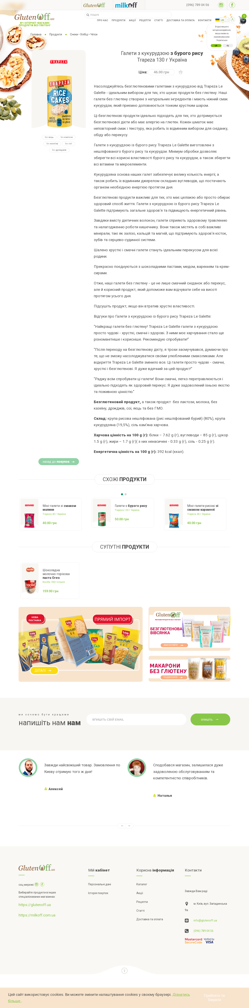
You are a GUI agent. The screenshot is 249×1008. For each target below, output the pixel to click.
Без (49, 137)
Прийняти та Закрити (214, 998)
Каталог (141, 884)
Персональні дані (99, 884)
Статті (158, 20)
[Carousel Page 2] (126, 494)
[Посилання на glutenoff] (97, 5)
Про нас (102, 20)
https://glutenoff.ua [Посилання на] (35, 904)
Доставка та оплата (180, 20)
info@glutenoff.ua (205, 920)
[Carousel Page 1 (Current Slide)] (122, 494)
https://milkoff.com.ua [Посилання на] (37, 915)
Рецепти (145, 20)
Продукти (118, 20)
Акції (132, 20)
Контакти (204, 20)
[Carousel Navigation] (125, 825)
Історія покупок (98, 893)
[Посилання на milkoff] (129, 5)
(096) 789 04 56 (203, 930)
